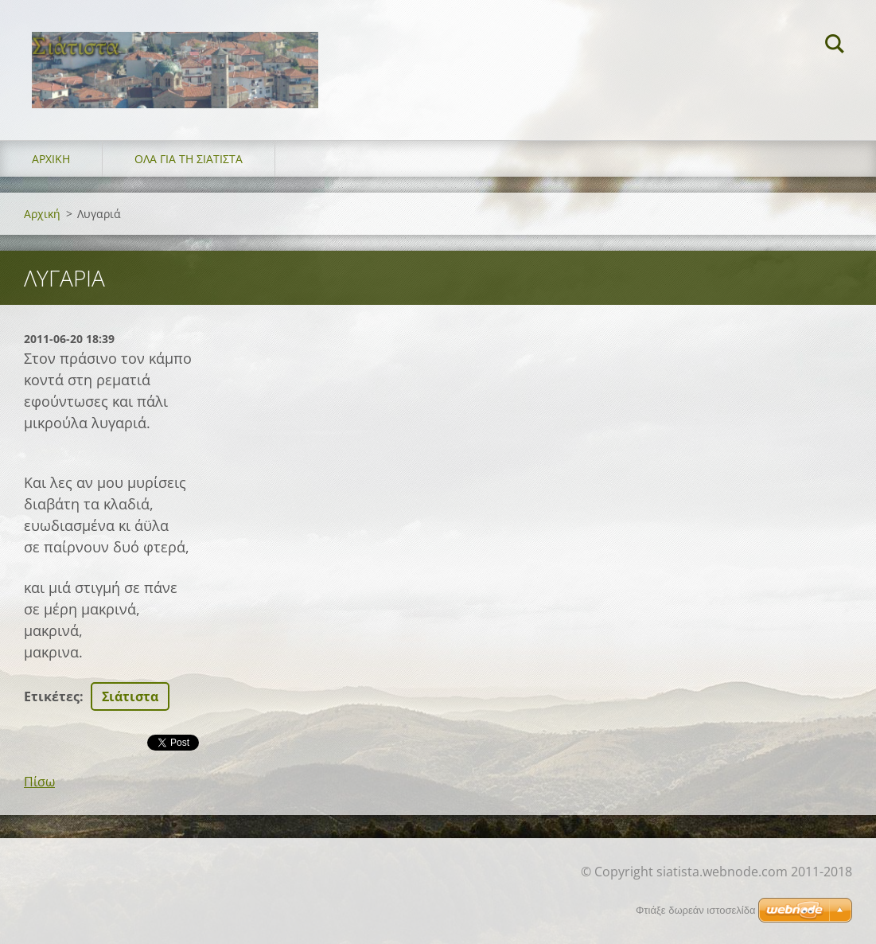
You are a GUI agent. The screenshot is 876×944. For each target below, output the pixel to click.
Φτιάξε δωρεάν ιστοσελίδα (695, 910)
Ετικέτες (52, 696)
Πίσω (39, 781)
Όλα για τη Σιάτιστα (188, 158)
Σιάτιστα (130, 696)
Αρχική (51, 158)
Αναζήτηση (834, 46)
